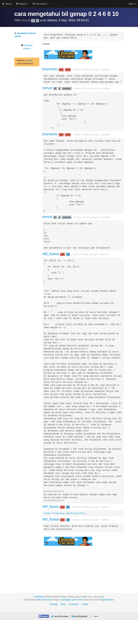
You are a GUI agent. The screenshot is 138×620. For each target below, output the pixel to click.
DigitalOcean (107, 599)
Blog (63, 604)
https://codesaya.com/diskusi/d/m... (66, 513)
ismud (26, 20)
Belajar (22, 3)
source (80, 599)
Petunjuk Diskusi (27, 47)
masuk (29, 60)
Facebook (73, 604)
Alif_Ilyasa (51, 254)
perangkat (66, 599)
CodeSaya (38, 596)
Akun (132, 3)
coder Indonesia (44, 599)
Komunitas (40, 3)
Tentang (53, 604)
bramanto (50, 69)
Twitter (84, 604)
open (73, 599)
